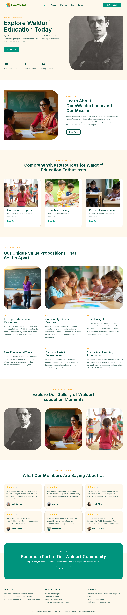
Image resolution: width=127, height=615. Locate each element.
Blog (72, 5)
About (53, 5)
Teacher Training (52, 596)
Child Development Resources (57, 602)
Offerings (63, 5)
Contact (80, 5)
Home (45, 5)
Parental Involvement (53, 599)
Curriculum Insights (52, 594)
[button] (11, 49)
